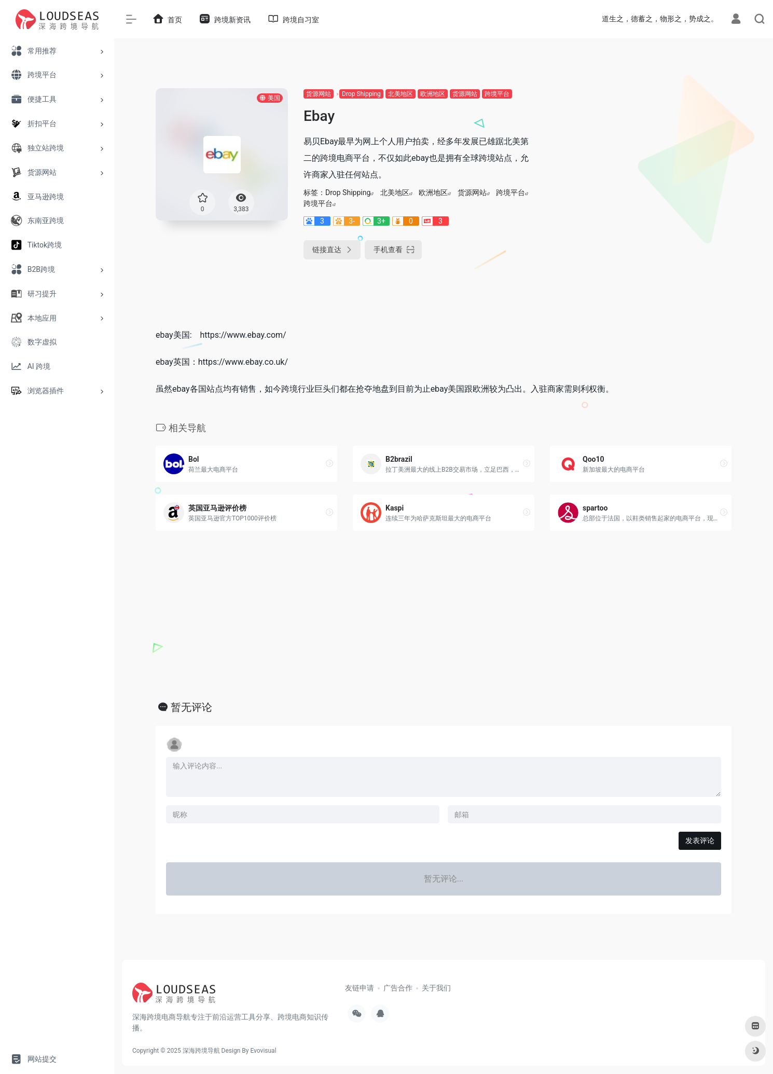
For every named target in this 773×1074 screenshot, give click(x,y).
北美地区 (400, 94)
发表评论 (699, 840)
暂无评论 (191, 707)
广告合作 (397, 988)
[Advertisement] (640, 160)
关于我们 (436, 988)
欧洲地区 (432, 94)
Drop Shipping (361, 94)
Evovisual (263, 1050)
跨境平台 (497, 94)
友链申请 (359, 988)
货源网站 (318, 94)
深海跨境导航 (201, 1050)
